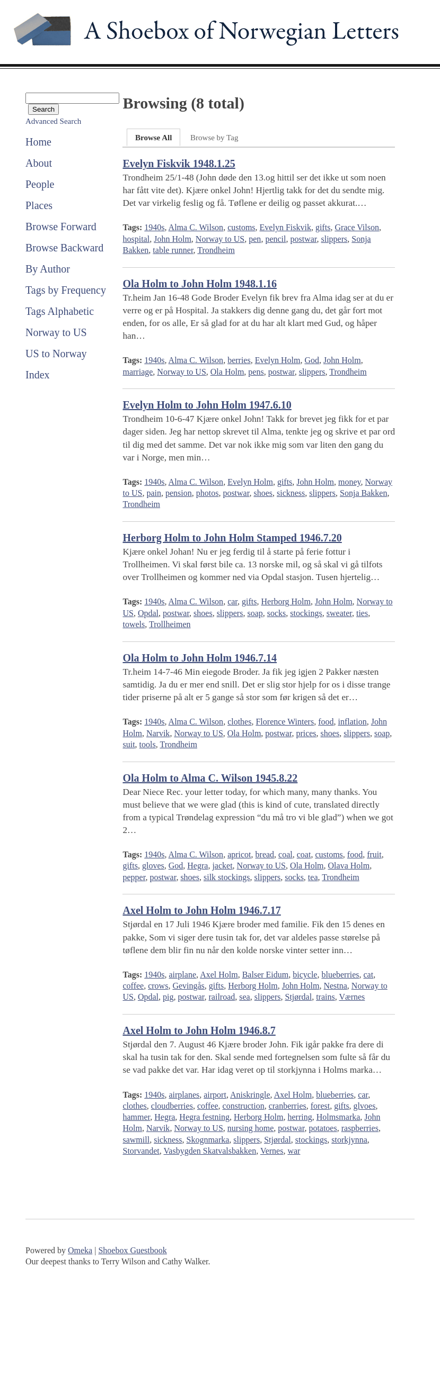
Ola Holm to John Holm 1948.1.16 (199, 283)
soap (254, 613)
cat (369, 974)
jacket (222, 865)
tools (147, 744)
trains (325, 996)
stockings (306, 613)
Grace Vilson (357, 227)
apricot (239, 854)
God (311, 360)
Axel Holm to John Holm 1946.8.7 (198, 1030)
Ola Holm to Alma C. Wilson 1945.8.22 (209, 778)
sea (244, 996)
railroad (222, 996)
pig (168, 996)
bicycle (305, 974)
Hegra (197, 865)
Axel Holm (219, 974)
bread (265, 854)
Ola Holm (227, 371)
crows (158, 985)
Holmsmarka (338, 1116)
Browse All (153, 137)
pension (178, 492)
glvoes (365, 1105)
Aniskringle (250, 1094)
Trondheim (216, 250)
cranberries (287, 1105)
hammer (136, 1116)
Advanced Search (53, 121)
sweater (339, 613)
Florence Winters (285, 721)
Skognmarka (207, 1139)
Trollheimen (170, 624)
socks (276, 613)
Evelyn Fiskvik (285, 227)
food (325, 721)
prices (306, 733)
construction (244, 1105)
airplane (182, 974)
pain (153, 492)
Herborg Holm (285, 601)
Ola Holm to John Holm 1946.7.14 (199, 658)
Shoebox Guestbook (132, 1250)
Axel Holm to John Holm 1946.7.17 (201, 910)
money (349, 481)
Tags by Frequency (65, 290)
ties (362, 613)
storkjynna (349, 1139)
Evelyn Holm (278, 360)
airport (215, 1094)
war (293, 1150)
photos (207, 492)
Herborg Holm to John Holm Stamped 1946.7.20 (231, 538)
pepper (133, 877)
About (38, 163)
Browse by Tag (214, 137)
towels (133, 624)
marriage (137, 371)
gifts (322, 227)
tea (313, 877)
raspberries (360, 1128)
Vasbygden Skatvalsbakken (210, 1150)
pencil (275, 238)
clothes (239, 721)
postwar (303, 238)
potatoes (323, 1128)
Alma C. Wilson (196, 227)
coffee (133, 985)
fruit (374, 854)
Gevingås (188, 985)
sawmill (135, 1139)
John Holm (172, 238)
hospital (135, 238)
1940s (154, 227)
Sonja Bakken (363, 492)
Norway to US (56, 332)
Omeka (80, 1250)
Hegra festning (204, 1116)
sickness (291, 492)
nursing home (250, 1128)
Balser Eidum (265, 974)
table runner (173, 250)
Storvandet (140, 1150)
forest (320, 1105)
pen (255, 238)
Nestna (335, 985)
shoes (262, 492)
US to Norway (56, 353)
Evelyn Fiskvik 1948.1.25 (178, 163)
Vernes (272, 1150)
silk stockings (227, 877)
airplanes (184, 1094)
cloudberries (172, 1105)
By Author (47, 269)
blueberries (340, 974)
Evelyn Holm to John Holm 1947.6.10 (206, 405)
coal (285, 854)
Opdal (148, 613)
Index (37, 374)
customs (241, 227)
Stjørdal (298, 996)
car (232, 601)
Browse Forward (60, 226)
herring (299, 1116)
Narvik (158, 733)
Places (38, 205)
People (39, 184)
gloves (153, 865)
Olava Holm (349, 865)
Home (38, 142)
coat (304, 854)
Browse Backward (64, 247)
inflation (352, 721)
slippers (334, 238)
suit (128, 744)
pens (255, 371)
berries (239, 360)
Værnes (352, 996)
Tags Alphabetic (59, 311)
